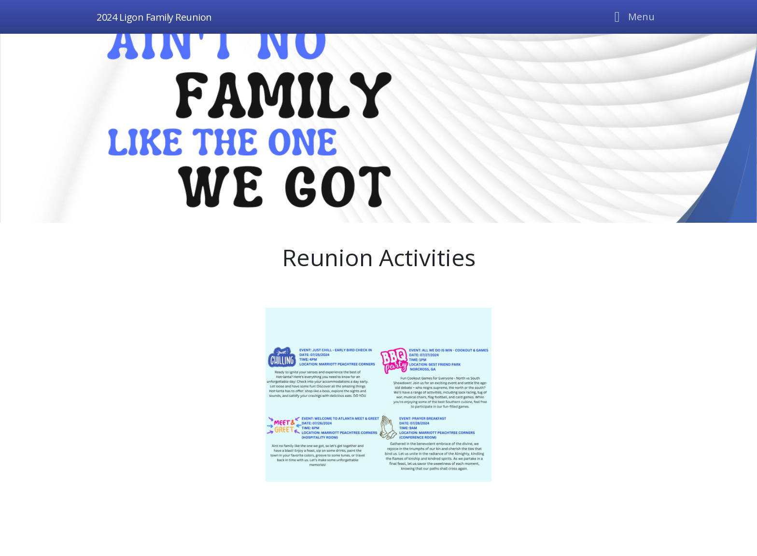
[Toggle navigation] (632, 17)
